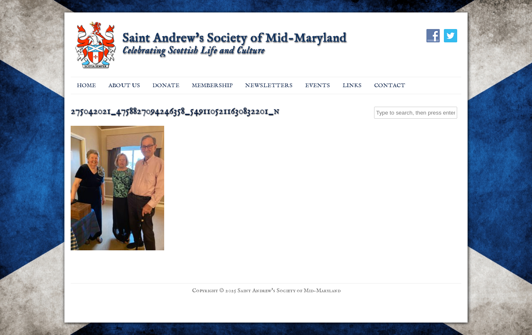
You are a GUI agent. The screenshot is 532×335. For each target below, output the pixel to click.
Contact (389, 85)
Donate (166, 85)
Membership (212, 85)
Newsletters (269, 85)
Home (86, 85)
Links (352, 85)
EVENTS (317, 85)
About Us (124, 85)
